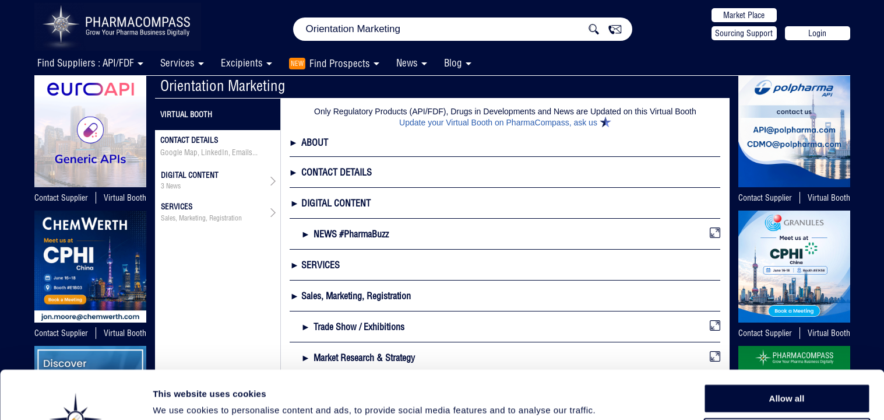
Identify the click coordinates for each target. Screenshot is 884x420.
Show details (611, 397)
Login (817, 33)
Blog (453, 63)
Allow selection (786, 377)
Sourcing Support (744, 33)
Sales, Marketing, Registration (201, 218)
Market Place (744, 15)
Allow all (787, 350)
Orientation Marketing (223, 85)
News (407, 63)
